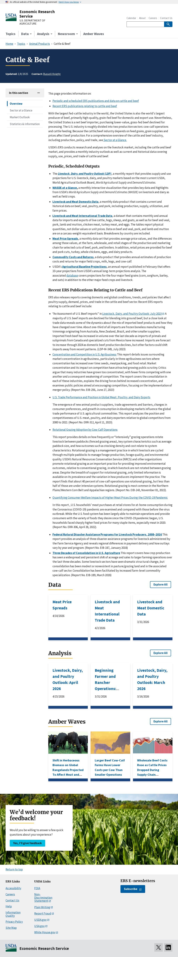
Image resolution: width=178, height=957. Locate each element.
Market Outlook (20, 117)
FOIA (37, 888)
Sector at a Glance (21, 110)
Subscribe (130, 889)
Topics (10, 34)
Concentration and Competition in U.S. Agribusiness (84, 354)
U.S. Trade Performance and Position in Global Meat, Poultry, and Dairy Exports (101, 397)
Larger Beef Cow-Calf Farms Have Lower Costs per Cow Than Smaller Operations (110, 767)
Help (9, 906)
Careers (153, 18)
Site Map (11, 928)
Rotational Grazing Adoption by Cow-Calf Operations (85, 430)
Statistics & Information (25, 124)
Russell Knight (52, 74)
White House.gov (44, 932)
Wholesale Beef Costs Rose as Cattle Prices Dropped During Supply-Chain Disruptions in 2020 (152, 769)
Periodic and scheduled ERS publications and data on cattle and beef (95, 101)
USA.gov (39, 926)
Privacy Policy (14, 922)
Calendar (131, 18)
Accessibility (13, 888)
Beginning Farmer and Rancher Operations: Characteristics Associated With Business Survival (109, 691)
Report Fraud (42, 913)
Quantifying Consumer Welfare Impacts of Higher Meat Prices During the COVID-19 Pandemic (110, 497)
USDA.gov (40, 920)
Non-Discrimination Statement (43, 897)
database (72, 275)
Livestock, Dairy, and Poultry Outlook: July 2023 (132, 314)
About (142, 18)
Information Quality (13, 914)
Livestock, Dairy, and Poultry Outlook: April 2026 (67, 679)
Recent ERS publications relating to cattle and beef (84, 106)
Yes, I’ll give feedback (27, 843)
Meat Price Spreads (62, 604)
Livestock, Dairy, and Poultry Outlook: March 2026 (152, 679)
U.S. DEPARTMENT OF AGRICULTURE (32, 22)
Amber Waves (93, 34)
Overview (16, 104)
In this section (18, 93)
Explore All (160, 584)
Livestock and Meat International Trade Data (107, 611)
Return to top (14, 869)
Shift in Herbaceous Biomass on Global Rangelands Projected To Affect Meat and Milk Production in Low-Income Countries (68, 774)
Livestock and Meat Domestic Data (150, 608)
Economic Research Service (37, 14)
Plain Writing (42, 907)
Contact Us (166, 18)
